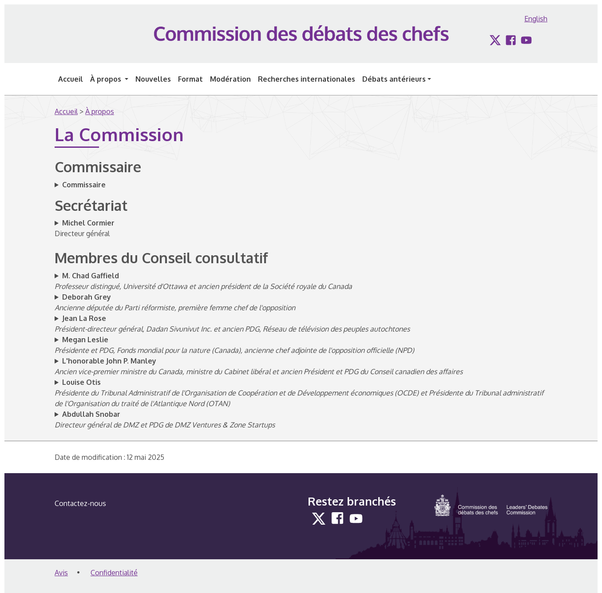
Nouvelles (153, 79)
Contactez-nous (80, 503)
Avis (61, 572)
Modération (230, 79)
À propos (106, 79)
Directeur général (85, 228)
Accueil (70, 79)
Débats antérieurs (394, 79)
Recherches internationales (306, 79)
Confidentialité (114, 572)
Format (190, 79)
